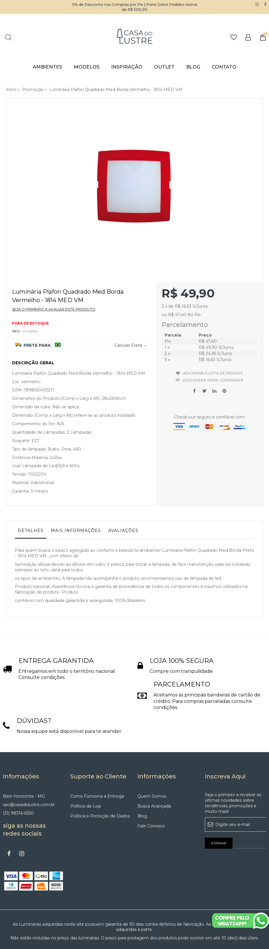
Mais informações (76, 499)
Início (11, 89)
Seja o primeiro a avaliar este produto (53, 278)
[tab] (30, 501)
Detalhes (30, 499)
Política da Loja (85, 775)
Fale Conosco (151, 795)
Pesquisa (8, 37)
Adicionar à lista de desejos (213, 340)
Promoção (33, 89)
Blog (142, 785)
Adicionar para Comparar (213, 345)
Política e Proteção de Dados (100, 785)
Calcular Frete (128, 314)
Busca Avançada (154, 775)
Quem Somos (151, 765)
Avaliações (123, 499)
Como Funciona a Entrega (97, 765)
